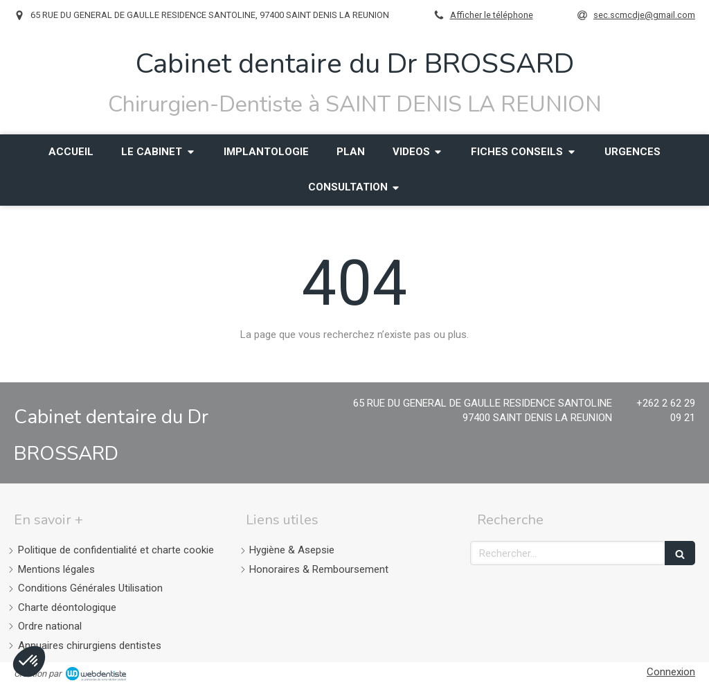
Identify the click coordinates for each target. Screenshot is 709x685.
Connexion (671, 672)
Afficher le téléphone (491, 15)
